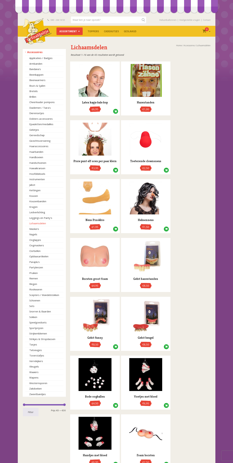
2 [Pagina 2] (138, 278)
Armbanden (35, 63)
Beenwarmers (37, 80)
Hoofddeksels (37, 173)
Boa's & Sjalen (37, 85)
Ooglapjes (35, 240)
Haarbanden (36, 151)
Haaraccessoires (38, 146)
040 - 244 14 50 (56, 19)
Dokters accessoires (41, 118)
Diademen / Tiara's (40, 107)
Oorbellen (35, 251)
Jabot (32, 184)
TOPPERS (93, 31)
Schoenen (34, 300)
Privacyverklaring (34, 442)
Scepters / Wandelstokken (44, 295)
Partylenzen (36, 267)
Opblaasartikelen (38, 256)
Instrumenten (37, 179)
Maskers (34, 229)
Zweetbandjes (37, 394)
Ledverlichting (37, 212)
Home (179, 45)
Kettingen (35, 190)
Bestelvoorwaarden (36, 435)
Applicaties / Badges (41, 58)
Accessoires (34, 52)
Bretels (33, 91)
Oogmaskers (36, 245)
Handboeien (36, 157)
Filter (31, 412)
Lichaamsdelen (37, 223)
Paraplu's (34, 262)
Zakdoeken (35, 388)
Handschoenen (37, 162)
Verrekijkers (36, 361)
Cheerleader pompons (42, 102)
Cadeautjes (111, 31)
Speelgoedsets (38, 322)
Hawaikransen (37, 168)
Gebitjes (34, 129)
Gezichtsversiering (40, 140)
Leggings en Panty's (40, 217)
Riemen (33, 278)
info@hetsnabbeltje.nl (138, 454)
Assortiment (68, 31)
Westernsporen (38, 383)
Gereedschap (37, 135)
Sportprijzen (36, 328)
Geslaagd (130, 31)
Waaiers (34, 372)
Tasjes (33, 344)
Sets (31, 306)
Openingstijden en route (38, 445)
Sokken (33, 317)
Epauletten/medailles (41, 124)
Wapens (34, 377)
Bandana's (35, 69)
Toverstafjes (36, 355)
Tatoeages (35, 350)
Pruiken (33, 273)
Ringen (33, 284)
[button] (100, 110)
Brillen (32, 96)
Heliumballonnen (168, 19)
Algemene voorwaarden (38, 438)
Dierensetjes (36, 113)
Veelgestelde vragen (189, 19)
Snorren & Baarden (40, 311)
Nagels (33, 234)
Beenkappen (36, 74)
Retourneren (32, 452)
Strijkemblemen (38, 333)
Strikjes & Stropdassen (42, 339)
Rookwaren (35, 289)
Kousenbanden (37, 201)
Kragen (33, 206)
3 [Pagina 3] (142, 278)
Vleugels (34, 366)
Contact (206, 19)
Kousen (33, 195)
